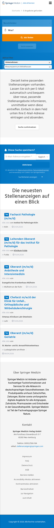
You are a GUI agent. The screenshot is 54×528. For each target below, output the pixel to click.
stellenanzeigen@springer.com (30, 446)
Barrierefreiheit (27, 489)
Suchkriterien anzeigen (27, 177)
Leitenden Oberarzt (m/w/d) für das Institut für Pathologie (21, 243)
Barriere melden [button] (27, 475)
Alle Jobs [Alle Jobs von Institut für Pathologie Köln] (6, 222)
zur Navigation (27, 493)
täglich (41, 157)
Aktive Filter (7, 57)
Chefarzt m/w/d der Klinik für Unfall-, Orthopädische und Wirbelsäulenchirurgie (20, 303)
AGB (27, 470)
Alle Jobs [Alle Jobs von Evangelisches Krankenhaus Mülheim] (6, 278)
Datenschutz (27, 465)
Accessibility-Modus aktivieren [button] (27, 479)
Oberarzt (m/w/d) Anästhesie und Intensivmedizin (18, 271)
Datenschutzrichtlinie (25, 170)
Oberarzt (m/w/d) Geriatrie (18, 335)
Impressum (27, 456)
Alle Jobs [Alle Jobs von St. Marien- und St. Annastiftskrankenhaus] (6, 341)
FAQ (27, 461)
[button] (27, 37)
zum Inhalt (27, 498)
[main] (27, 184)
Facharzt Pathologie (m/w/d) (19, 216)
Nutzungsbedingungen (41, 170)
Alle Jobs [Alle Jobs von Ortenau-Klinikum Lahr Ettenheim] (6, 312)
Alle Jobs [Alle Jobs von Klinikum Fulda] (6, 250)
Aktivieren (27, 165)
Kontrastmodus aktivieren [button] (27, 484)
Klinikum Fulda (20, 251)
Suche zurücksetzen (27, 127)
